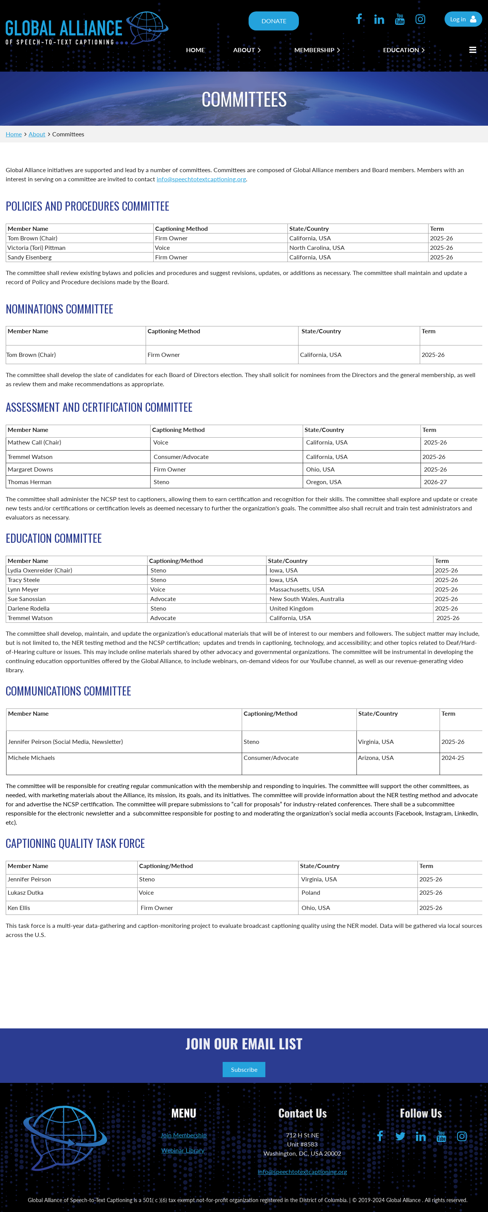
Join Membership (184, 1134)
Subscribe (244, 1069)
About (37, 134)
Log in (458, 18)
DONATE (274, 20)
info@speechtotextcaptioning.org (201, 178)
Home (14, 134)
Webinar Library (182, 1150)
